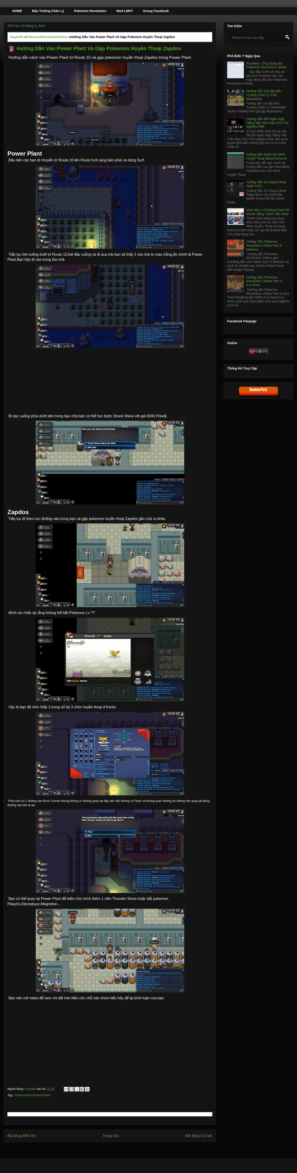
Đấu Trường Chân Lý (48, 11)
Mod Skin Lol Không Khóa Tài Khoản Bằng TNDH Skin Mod (267, 212)
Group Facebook (156, 11)
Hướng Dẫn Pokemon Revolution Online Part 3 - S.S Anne (265, 281)
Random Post (258, 390)
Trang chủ (110, 1136)
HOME (17, 11)
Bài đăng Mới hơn (21, 1136)
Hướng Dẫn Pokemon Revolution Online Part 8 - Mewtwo (265, 245)
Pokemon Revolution (90, 11)
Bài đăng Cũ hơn (198, 1136)
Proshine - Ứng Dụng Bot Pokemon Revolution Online (266, 65)
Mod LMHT (124, 11)
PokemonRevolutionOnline (33, 1095)
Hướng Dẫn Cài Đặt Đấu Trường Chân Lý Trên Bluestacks (263, 95)
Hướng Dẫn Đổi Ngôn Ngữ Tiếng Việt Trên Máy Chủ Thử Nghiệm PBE (267, 123)
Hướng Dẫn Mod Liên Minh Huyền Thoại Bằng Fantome (266, 156)
